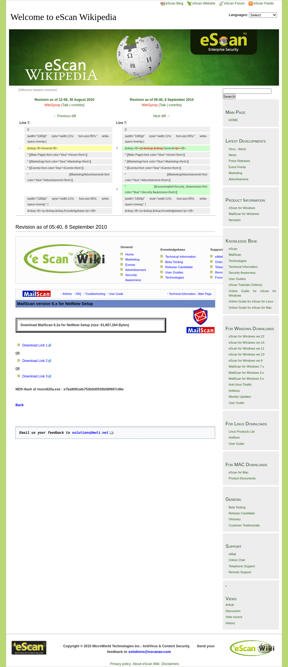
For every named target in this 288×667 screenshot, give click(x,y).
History (230, 623)
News (232, 155)
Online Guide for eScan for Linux (251, 301)
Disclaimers (170, 664)
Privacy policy (120, 664)
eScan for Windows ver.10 (246, 354)
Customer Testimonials (244, 525)
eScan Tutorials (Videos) (245, 284)
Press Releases (239, 161)
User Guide (236, 402)
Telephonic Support (242, 566)
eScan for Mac (239, 472)
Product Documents (242, 478)
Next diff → (161, 116)
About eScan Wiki (145, 664)
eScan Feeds (263, 3)
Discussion (233, 611)
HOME (233, 120)
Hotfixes (234, 390)
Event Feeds (237, 167)
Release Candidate (242, 513)
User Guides (237, 279)
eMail (232, 554)
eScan (233, 248)
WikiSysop (52, 105)
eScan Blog (172, 3)
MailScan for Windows (244, 213)
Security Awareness (242, 272)
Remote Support (240, 572)
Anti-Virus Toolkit (240, 384)
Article (230, 604)
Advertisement (238, 179)
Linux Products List (242, 431)
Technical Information (243, 266)
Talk (65, 105)
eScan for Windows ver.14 (246, 342)
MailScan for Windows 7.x (246, 366)
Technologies (238, 261)
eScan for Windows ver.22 (246, 336)
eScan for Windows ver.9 (246, 360)
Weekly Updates (240, 396)
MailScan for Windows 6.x (246, 372)
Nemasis (235, 220)
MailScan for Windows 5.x (246, 378)
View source (234, 617)
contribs (77, 105)
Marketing (235, 173)
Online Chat (237, 560)
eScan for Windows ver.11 (246, 348)
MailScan (235, 254)
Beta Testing (237, 507)
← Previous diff (64, 116)
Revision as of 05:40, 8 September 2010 (162, 100)
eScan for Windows (242, 208)
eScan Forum (232, 3)
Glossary (235, 519)
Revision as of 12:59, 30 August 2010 (64, 100)
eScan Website (201, 3)
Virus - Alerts (237, 149)
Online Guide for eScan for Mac (250, 307)
